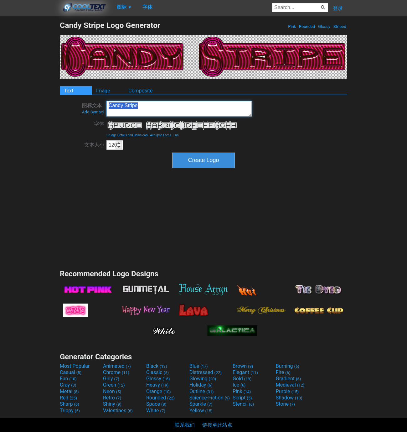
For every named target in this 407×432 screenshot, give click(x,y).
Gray (68, 385)
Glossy (324, 26)
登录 (338, 8)
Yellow (201, 411)
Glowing (202, 379)
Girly (111, 379)
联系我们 (185, 425)
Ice (239, 385)
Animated (117, 366)
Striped (339, 26)
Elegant (245, 372)
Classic (157, 372)
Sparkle (200, 404)
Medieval (290, 385)
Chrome (116, 372)
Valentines (118, 411)
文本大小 (94, 145)
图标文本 (93, 108)
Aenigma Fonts (160, 135)
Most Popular (75, 366)
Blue (198, 366)
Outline (201, 391)
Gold (242, 379)
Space (156, 404)
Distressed (205, 372)
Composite (140, 91)
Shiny (112, 404)
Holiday (201, 385)
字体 (99, 124)
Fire (283, 372)
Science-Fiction (209, 398)
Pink (292, 26)
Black (156, 366)
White (155, 411)
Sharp (69, 404)
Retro (112, 398)
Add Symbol (93, 112)
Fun (175, 135)
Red (68, 398)
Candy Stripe (179, 109)
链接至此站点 (217, 425)
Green (114, 385)
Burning (287, 366)
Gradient (288, 379)
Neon (112, 391)
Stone (285, 404)
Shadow (289, 398)
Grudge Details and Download (126, 135)
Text (68, 91)
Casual (70, 372)
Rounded (307, 26)
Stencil (243, 404)
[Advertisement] (30, 115)
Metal (69, 391)
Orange (158, 391)
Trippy (70, 411)
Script (242, 398)
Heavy (157, 385)
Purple (287, 391)
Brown (243, 366)
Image (103, 91)
